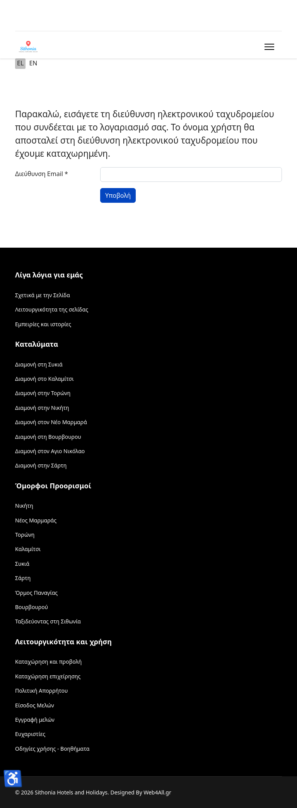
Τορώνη (24, 534)
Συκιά (22, 563)
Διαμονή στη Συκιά (39, 364)
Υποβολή (118, 195)
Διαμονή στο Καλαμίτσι (44, 378)
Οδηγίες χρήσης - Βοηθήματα (52, 748)
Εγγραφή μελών (35, 719)
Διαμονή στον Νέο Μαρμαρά (51, 422)
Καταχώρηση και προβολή (48, 661)
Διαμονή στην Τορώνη (42, 393)
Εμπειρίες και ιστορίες (43, 324)
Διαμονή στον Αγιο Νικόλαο (50, 451)
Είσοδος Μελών (34, 705)
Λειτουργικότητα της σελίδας (51, 309)
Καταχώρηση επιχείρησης (47, 676)
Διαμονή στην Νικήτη (42, 407)
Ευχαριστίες (30, 734)
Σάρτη (23, 578)
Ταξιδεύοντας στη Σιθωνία (48, 621)
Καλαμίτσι (28, 549)
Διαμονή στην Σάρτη (41, 465)
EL (20, 63)
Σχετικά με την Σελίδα (42, 295)
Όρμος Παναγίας (36, 592)
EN (33, 63)
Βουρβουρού (31, 607)
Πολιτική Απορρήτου (41, 690)
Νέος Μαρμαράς (35, 520)
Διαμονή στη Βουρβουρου (48, 436)
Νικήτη (24, 505)
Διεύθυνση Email (41, 173)
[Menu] (267, 46)
